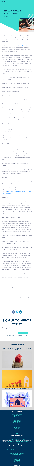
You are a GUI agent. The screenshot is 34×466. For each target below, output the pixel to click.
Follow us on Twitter (17, 460)
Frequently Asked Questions (17, 420)
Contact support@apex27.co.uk (17, 454)
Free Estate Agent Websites (17, 421)
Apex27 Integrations (17, 423)
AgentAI (17, 433)
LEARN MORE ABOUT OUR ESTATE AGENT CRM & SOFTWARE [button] (17, 335)
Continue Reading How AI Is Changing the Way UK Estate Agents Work (17, 441)
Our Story (17, 432)
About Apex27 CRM (17, 426)
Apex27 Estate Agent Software (17, 414)
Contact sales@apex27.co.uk (17, 455)
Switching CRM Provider (17, 422)
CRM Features (17, 429)
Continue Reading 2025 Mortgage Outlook (13, 449)
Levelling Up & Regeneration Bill (22, 45)
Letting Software (17, 417)
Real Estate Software (17, 415)
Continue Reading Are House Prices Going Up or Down (11, 446)
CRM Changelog (17, 428)
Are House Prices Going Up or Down (17, 443)
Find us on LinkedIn (17, 461)
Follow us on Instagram (17, 458)
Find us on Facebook (17, 459)
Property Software (17, 416)
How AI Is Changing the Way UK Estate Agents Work (17, 439)
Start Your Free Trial (17, 427)
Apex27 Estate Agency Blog (14, 453)
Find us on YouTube (17, 462)
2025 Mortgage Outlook (17, 447)
